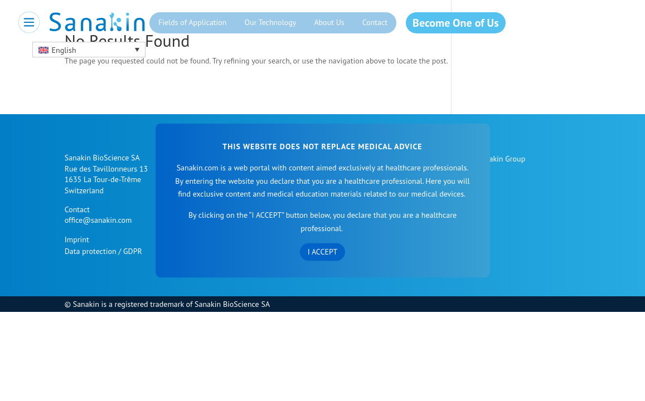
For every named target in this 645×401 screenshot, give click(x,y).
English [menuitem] (64, 50)
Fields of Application (192, 22)
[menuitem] (89, 49)
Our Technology (270, 22)
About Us (329, 22)
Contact (374, 22)
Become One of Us (455, 23)
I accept (323, 251)
